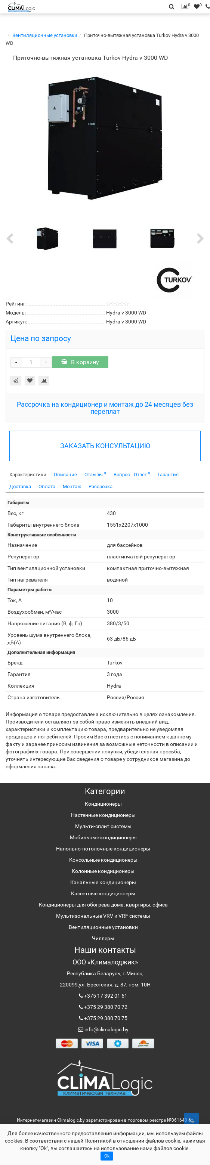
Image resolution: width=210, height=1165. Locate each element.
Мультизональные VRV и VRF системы (103, 916)
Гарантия (168, 474)
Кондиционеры (103, 804)
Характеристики (27, 474)
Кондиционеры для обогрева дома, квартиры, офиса (103, 905)
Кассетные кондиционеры (103, 893)
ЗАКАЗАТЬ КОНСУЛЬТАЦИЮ (105, 446)
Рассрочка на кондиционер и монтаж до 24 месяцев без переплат (105, 408)
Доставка (20, 486)
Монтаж (72, 486)
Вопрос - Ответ (132, 474)
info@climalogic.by (106, 1029)
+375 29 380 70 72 (105, 1007)
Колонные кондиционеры (103, 871)
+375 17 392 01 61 (105, 996)
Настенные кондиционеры (103, 815)
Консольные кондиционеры (103, 860)
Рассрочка (100, 486)
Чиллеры (103, 938)
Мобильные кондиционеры (103, 837)
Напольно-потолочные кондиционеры (103, 849)
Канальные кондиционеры (103, 882)
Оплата (46, 486)
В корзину (80, 362)
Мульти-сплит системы (103, 826)
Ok (106, 1156)
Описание (65, 474)
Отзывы (95, 474)
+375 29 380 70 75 (105, 1018)
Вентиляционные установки (44, 35)
